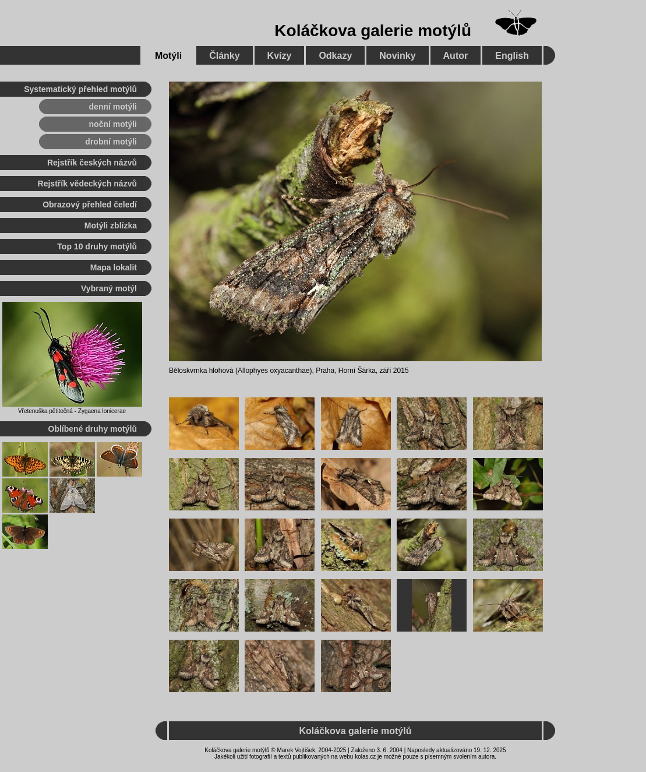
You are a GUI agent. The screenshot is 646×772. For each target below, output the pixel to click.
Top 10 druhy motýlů (97, 246)
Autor (455, 56)
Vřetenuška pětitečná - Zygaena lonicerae (72, 411)
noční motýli (113, 124)
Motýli (168, 56)
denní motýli (113, 106)
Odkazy (335, 56)
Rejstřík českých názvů (92, 162)
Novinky (397, 56)
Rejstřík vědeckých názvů (87, 183)
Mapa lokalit (113, 267)
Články (224, 56)
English (512, 56)
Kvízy (279, 56)
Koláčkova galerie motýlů (372, 31)
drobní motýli (111, 141)
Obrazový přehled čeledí (90, 204)
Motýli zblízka (110, 225)
